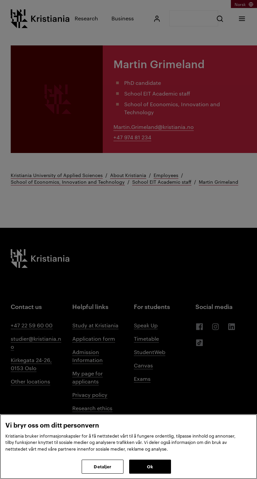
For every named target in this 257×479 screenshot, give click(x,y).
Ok (150, 466)
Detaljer (102, 466)
